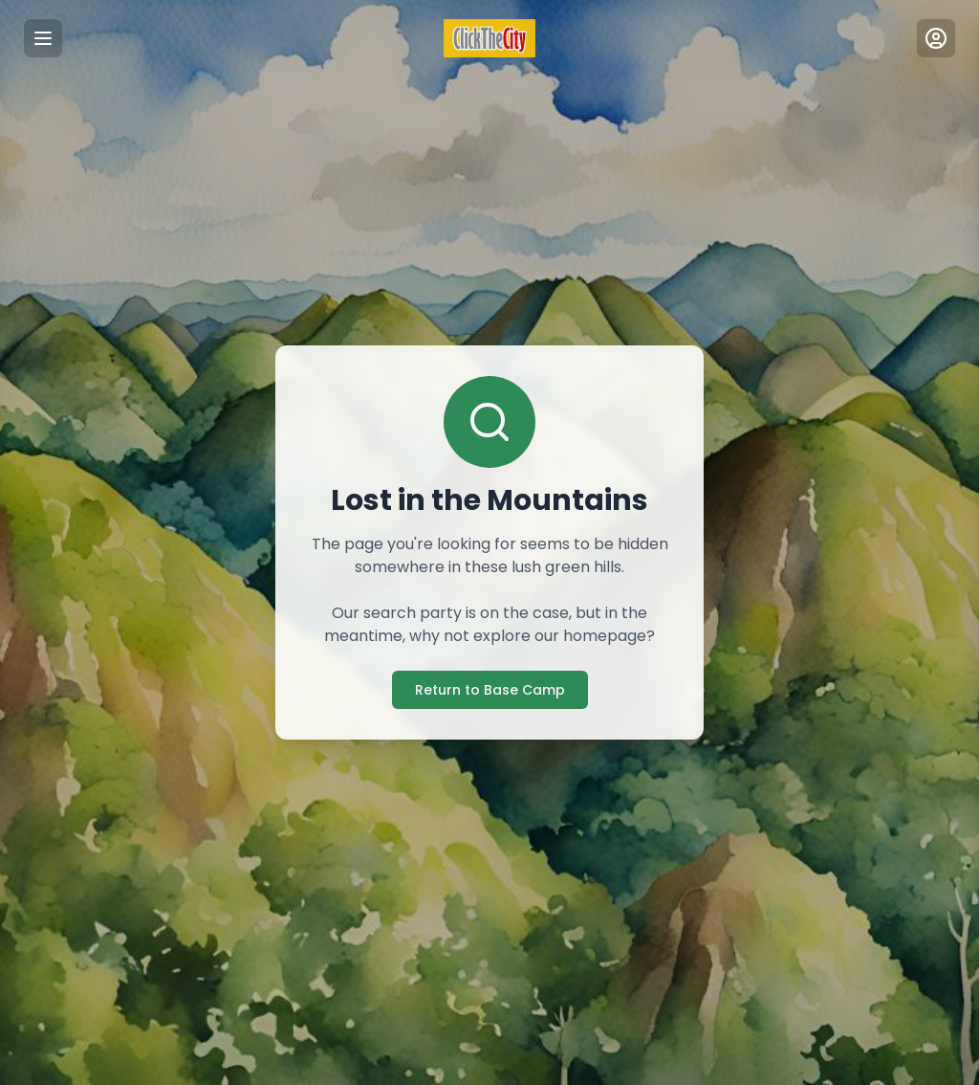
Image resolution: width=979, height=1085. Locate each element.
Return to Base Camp (490, 689)
